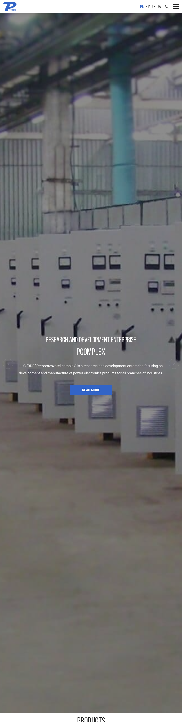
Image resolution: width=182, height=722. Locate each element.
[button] (8, 364)
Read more (91, 390)
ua (158, 6)
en (142, 6)
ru (150, 6)
